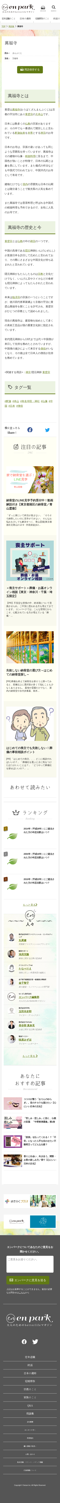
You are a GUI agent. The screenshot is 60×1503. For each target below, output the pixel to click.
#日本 (11, 406)
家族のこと (30, 1397)
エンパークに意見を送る (28, 1280)
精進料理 (30, 156)
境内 (25, 184)
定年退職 (30, 1357)
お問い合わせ (30, 1454)
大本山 (39, 114)
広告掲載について (30, 1470)
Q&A (30, 1405)
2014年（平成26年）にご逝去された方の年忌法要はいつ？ (39, 830)
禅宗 (43, 132)
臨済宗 (16, 297)
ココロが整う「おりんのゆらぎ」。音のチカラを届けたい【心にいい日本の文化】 (40, 1103)
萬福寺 (16, 109)
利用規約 (30, 1438)
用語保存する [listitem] (30, 69)
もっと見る (30, 904)
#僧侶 (19, 406)
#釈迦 (8, 401)
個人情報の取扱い (30, 1446)
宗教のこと (30, 1389)
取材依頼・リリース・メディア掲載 (30, 1462)
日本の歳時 (25, 18)
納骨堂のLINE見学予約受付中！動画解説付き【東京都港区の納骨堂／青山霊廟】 (29, 504)
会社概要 (30, 1422)
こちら (22, 1292)
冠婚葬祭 (30, 1381)
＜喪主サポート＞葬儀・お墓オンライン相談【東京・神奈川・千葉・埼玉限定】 (29, 592)
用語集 (11, 26)
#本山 (15, 401)
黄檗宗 (29, 114)
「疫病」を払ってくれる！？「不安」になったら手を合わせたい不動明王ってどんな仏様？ (40, 1141)
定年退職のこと (8, 18)
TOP (3, 26)
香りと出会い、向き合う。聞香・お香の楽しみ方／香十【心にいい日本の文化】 (40, 1160)
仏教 (27, 123)
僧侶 (43, 348)
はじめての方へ (30, 1430)
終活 (30, 1365)
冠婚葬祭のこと (42, 18)
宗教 (40, 274)
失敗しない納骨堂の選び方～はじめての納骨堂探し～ (29, 672)
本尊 (30, 132)
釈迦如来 (20, 132)
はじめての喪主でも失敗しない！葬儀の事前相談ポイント (29, 750)
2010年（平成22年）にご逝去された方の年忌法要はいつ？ (39, 881)
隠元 (27, 250)
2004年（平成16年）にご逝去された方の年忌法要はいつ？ (39, 856)
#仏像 (44, 401)
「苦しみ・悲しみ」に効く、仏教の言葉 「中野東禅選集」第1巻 (40, 1120)
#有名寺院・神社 (30, 401)
